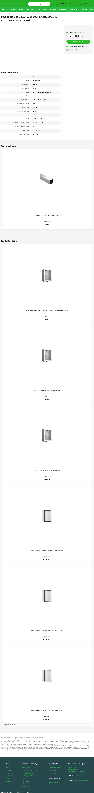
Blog (91, 8)
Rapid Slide (36, 79)
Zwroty (7, 777)
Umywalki (5, 8)
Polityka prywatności (28, 775)
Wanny (38, 8)
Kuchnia (53, 8)
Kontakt (7, 766)
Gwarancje (8, 772)
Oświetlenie (73, 8)
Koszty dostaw (26, 766)
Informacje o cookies (28, 783)
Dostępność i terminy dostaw (31, 769)
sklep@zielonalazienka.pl (81, 779)
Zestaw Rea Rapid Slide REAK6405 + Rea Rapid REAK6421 (47, 709)
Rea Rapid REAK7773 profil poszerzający (47, 214)
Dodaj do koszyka (78, 41)
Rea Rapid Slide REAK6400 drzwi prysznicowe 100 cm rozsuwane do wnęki (47, 309)
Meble (45, 8)
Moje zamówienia (54, 766)
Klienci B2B (25, 785)
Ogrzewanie (62, 8)
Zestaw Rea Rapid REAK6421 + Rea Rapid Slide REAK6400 (47, 549)
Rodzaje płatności (27, 772)
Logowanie (52, 769)
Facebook (53, 781)
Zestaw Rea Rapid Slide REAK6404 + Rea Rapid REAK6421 (47, 629)
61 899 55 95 (64, 3)
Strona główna (5, 12)
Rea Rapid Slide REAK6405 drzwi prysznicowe (47, 469)
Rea (34, 76)
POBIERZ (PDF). (37, 129)
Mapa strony (9, 780)
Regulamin (25, 780)
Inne (23, 777)
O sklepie (8, 769)
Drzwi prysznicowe (20, 12)
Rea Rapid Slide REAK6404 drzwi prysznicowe (47, 389)
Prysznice (30, 8)
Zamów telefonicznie (75, 49)
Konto (75, 3)
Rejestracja (52, 772)
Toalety (21, 8)
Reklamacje (9, 775)
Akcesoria (83, 8)
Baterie (13, 8)
